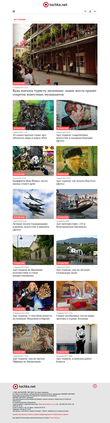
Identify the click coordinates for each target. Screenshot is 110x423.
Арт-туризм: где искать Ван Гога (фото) (75, 182)
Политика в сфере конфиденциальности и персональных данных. (47, 414)
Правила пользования (19, 414)
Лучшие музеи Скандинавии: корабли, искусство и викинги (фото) (31, 226)
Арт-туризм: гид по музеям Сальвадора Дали (73, 271)
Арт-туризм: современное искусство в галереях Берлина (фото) (74, 137)
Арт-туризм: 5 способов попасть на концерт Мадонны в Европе (32, 317)
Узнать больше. (55, 418)
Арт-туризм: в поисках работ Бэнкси (74, 360)
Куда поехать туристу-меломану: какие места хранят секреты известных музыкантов (54, 92)
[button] (90, 11)
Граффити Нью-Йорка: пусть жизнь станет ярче (30, 182)
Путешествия (19, 83)
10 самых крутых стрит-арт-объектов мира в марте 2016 (30, 136)
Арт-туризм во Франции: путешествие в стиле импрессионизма (28, 272)
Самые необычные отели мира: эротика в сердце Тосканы (75, 317)
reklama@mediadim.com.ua (47, 404)
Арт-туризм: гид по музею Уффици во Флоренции (29, 360)
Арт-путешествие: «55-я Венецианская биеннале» (71, 225)
